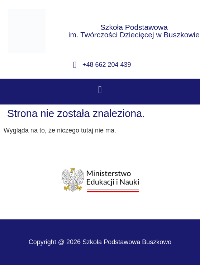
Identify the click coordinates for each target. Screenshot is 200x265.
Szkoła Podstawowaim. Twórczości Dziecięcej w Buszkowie (134, 31)
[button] (100, 89)
